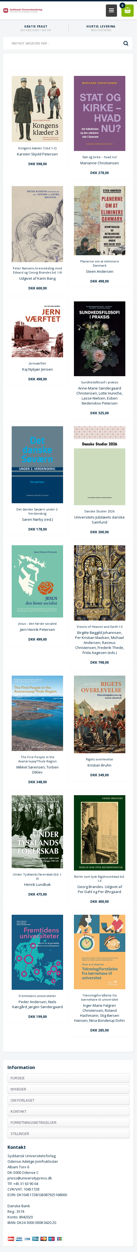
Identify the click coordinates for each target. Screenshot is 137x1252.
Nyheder (18, 1089)
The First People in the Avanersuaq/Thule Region (37, 759)
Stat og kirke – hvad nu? (99, 157)
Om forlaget (22, 1100)
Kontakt (18, 1111)
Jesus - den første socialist (37, 623)
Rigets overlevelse (99, 759)
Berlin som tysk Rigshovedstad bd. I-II (99, 878)
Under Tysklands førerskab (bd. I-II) (37, 876)
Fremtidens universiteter (37, 996)
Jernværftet (37, 363)
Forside (18, 1077)
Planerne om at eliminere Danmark (99, 263)
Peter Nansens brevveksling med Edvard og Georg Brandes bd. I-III (37, 270)
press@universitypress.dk (30, 1178)
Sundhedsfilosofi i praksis (99, 382)
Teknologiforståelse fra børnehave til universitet (99, 997)
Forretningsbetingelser (33, 1122)
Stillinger (20, 1133)
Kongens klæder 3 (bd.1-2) (37, 148)
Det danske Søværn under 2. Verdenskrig (37, 511)
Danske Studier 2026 (99, 511)
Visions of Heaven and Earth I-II (100, 626)
